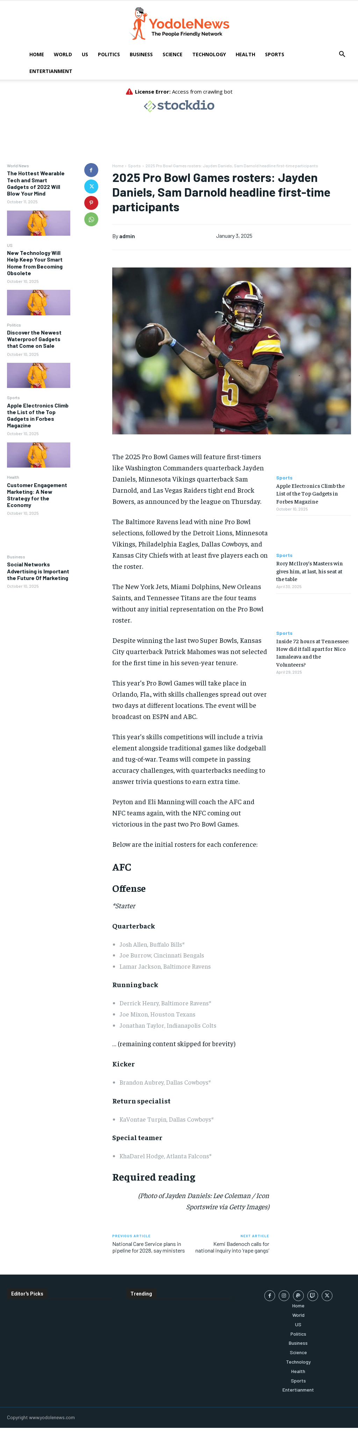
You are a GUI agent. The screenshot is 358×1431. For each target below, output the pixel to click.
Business (141, 54)
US (85, 54)
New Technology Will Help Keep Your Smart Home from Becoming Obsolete (35, 262)
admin (127, 236)
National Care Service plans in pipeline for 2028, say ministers (148, 1247)
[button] (342, 55)
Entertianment (50, 71)
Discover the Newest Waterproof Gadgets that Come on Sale (34, 339)
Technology (209, 54)
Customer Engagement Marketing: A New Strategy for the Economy (37, 495)
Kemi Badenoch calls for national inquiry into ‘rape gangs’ (232, 1247)
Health (245, 54)
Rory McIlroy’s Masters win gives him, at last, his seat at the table (309, 570)
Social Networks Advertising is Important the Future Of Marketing (38, 571)
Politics (109, 54)
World (63, 54)
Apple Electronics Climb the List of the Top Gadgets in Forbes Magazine (38, 415)
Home (36, 54)
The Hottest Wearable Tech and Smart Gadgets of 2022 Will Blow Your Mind (36, 183)
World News (18, 165)
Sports (274, 54)
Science (172, 54)
